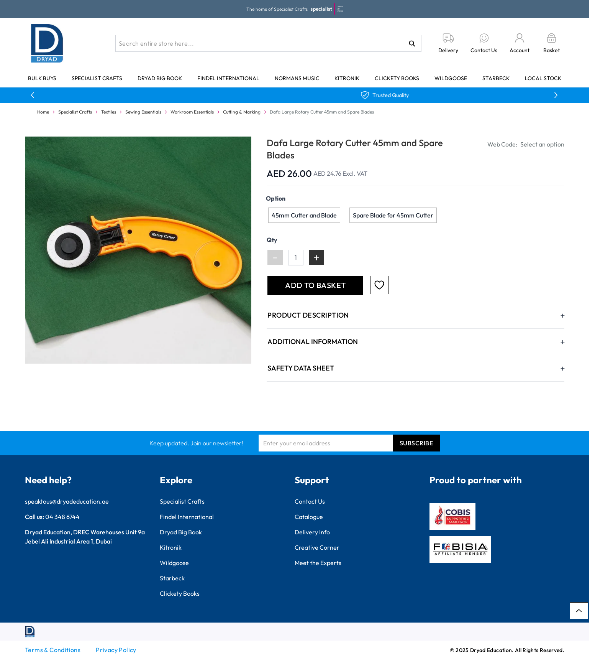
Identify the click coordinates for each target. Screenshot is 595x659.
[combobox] (268, 43)
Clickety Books (397, 78)
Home (43, 112)
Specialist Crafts (97, 78)
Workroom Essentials (192, 112)
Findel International (228, 78)
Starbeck (496, 78)
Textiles (108, 112)
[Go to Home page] (47, 43)
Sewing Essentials (143, 112)
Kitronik (346, 78)
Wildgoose (450, 78)
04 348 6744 (62, 517)
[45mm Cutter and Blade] (304, 215)
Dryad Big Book (160, 78)
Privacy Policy (116, 650)
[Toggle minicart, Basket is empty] (551, 43)
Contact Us (310, 501)
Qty (272, 240)
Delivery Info (312, 532)
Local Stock (543, 78)
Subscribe (416, 443)
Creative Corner (317, 547)
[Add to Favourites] (379, 285)
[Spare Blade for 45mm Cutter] (393, 215)
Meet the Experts (318, 563)
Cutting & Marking (242, 112)
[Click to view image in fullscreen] (139, 249)
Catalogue (309, 517)
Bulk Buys (42, 78)
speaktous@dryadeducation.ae (67, 501)
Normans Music (297, 78)
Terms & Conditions (52, 650)
